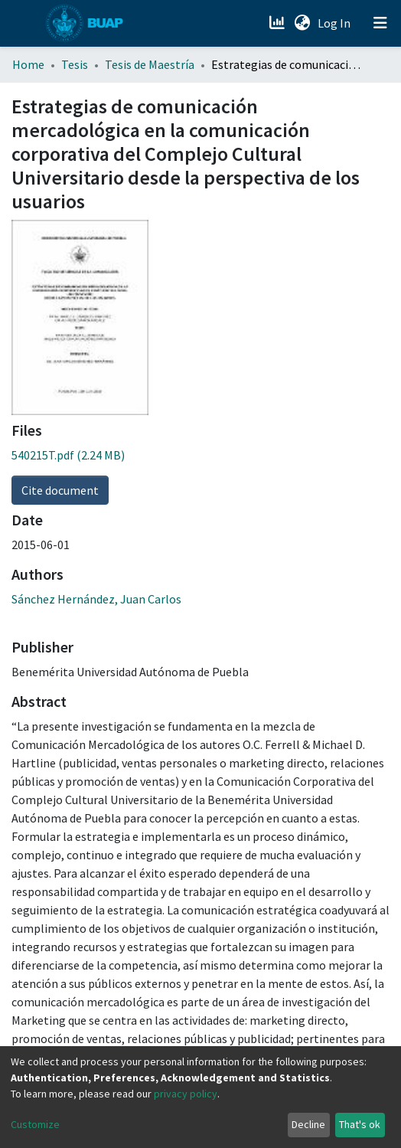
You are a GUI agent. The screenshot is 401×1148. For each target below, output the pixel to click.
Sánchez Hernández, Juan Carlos (96, 599)
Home (28, 64)
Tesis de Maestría (149, 64)
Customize (35, 1124)
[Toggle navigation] (380, 23)
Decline (308, 1124)
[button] (302, 23)
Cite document (60, 490)
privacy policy (185, 1094)
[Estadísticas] (278, 23)
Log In (336, 23)
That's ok (359, 1124)
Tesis (74, 64)
